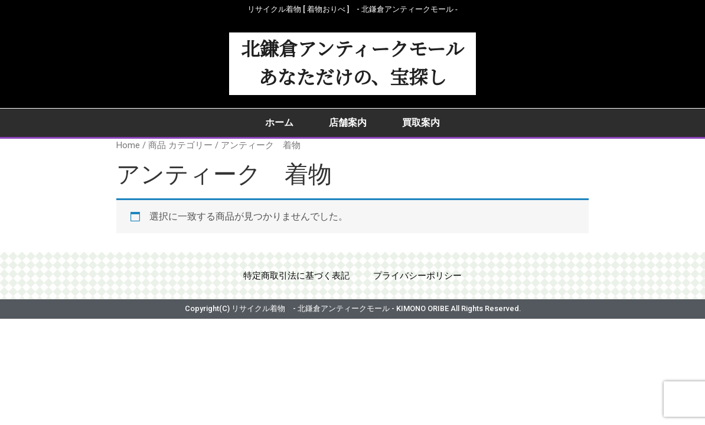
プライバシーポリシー (421, 277)
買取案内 (421, 122)
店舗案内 (348, 122)
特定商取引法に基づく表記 (293, 277)
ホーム (279, 122)
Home (128, 145)
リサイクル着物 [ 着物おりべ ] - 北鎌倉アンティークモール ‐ (352, 9)
